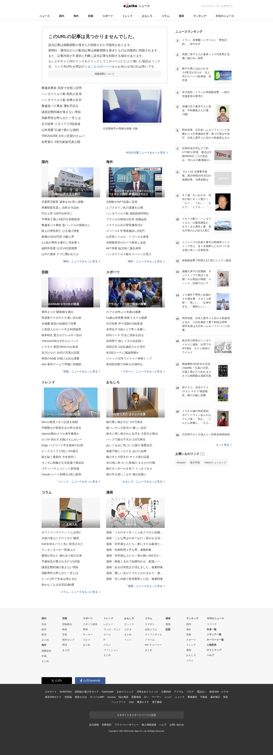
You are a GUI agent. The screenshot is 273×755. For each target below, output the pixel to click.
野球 (85, 629)
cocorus (111, 697)
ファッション (111, 650)
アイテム (179, 691)
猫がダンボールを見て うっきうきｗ (129, 468)
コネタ (128, 629)
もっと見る (224, 444)
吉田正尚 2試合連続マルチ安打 (125, 346)
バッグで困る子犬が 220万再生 (126, 439)
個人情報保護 (149, 724)
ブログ (190, 691)
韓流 (64, 644)
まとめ (45, 639)
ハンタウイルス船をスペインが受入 (129, 254)
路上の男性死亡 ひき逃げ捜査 (60, 230)
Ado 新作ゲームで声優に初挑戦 (62, 364)
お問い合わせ (176, 724)
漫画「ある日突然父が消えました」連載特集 (134, 567)
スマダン (150, 624)
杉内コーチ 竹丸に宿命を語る (125, 335)
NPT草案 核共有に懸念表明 (123, 248)
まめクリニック (124, 691)
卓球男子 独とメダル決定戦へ (125, 341)
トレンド (127, 15)
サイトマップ (214, 650)
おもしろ (147, 15)
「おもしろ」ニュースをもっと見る (142, 481)
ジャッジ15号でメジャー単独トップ (129, 358)
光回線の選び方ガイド (87, 691)
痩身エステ (143, 702)
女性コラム (151, 629)
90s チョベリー (153, 644)
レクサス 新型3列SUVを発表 (60, 346)
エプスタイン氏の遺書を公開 (124, 207)
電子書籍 (157, 702)
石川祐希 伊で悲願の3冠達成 (124, 323)
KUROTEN (66, 691)
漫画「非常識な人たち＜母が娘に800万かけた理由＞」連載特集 (135, 555)
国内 (61, 15)
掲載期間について (104, 73)
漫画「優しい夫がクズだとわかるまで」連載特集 (135, 573)
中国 (44, 656)
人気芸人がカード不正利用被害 (61, 329)
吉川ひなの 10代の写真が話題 (61, 352)
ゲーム (107, 634)
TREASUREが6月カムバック (60, 341)
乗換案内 (192, 697)
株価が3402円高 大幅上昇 (58, 236)
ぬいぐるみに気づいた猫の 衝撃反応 (129, 445)
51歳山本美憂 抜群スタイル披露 (126, 317)
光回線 (68, 697)
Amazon (181, 462)
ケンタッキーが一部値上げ (59, 549)
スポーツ (107, 15)
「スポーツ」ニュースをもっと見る (142, 371)
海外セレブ (68, 639)
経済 (44, 629)
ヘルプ (210, 655)
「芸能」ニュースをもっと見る (80, 371)
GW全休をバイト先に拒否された (62, 543)
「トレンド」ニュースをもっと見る (77, 481)
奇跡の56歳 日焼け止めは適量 (61, 358)
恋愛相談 (136, 697)
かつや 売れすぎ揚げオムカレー (62, 439)
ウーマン (156, 697)
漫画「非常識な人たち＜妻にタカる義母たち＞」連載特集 (135, 543)
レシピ (168, 697)
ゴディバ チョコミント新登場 (60, 468)
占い (146, 697)
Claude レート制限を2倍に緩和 (61, 474)
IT (105, 639)
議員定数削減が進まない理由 (61, 111)
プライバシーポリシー (126, 724)
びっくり (129, 624)
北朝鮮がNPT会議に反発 (121, 201)
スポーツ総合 (90, 624)
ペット (128, 639)
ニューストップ (210, 6)
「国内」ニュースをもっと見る (80, 261)
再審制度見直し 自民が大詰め (60, 207)
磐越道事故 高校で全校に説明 (62, 87)
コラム (165, 15)
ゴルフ (86, 639)
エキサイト (227, 6)
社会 (44, 624)
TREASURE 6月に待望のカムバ (63, 135)
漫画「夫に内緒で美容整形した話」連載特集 (134, 578)
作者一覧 (211, 629)
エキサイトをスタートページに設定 (136, 715)
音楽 (64, 634)
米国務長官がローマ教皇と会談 (126, 242)
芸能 (90, 15)
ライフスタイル (153, 634)
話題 (168, 629)
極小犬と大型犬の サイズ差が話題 (128, 456)
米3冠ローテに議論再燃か (122, 352)
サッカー (88, 634)
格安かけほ (81, 697)
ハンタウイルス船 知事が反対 (62, 99)
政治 (44, 634)
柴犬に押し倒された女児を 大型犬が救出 (132, 433)
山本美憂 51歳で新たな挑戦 (60, 129)
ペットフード (118, 702)
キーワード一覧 (215, 639)
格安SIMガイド (53, 697)
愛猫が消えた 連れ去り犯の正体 (62, 555)
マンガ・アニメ (112, 629)
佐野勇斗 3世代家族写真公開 (61, 141)
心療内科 (166, 691)
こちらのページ (101, 66)
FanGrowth (107, 691)
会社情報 (94, 724)
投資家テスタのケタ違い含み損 (61, 317)
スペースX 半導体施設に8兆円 (125, 230)
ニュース (44, 15)
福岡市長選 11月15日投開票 (59, 248)
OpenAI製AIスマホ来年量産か (60, 433)
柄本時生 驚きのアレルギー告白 (62, 335)
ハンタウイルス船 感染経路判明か (128, 213)
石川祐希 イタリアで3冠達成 (61, 123)
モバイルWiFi (97, 697)
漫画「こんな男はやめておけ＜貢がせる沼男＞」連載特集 (135, 538)
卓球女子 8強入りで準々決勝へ (125, 329)
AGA (131, 702)
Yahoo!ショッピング (215, 462)
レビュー (108, 624)
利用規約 (106, 724)
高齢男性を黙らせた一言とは (61, 117)
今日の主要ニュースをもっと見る (147, 152)
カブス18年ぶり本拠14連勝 (123, 311)
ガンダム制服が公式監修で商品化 (63, 462)
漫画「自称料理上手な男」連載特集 (129, 549)
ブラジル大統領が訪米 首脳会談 (126, 219)
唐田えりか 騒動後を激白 (58, 311)
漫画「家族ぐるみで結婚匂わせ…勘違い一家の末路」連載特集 (135, 561)
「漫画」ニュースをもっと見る (145, 585)
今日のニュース (225, 15)
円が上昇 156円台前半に (57, 213)
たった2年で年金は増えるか (59, 578)
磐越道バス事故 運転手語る (60, 105)
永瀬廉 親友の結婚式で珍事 (59, 323)
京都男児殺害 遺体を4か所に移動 (63, 201)
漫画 (181, 15)
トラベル (150, 639)
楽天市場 (195, 462)
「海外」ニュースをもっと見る (145, 261)
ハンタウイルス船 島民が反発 (62, 93)
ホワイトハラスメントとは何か (61, 532)
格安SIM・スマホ (218, 691)
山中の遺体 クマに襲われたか (60, 254)
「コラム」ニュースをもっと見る (79, 591)
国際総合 (46, 650)
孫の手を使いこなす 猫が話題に (126, 474)
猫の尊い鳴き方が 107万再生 (124, 422)
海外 (76, 15)
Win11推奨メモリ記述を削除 (60, 422)
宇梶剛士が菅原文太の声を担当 (61, 427)
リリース (212, 624)
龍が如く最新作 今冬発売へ (59, 456)
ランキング (199, 15)
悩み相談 (123, 697)
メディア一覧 (214, 634)
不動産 (203, 697)
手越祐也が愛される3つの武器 (61, 561)
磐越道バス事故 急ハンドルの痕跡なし (66, 225)
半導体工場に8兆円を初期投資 (61, 219)
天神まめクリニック (147, 691)
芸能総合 (67, 624)
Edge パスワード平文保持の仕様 (62, 445)
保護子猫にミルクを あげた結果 (126, 451)
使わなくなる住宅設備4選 (58, 584)
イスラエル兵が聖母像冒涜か (124, 225)
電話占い (201, 691)
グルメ (107, 644)
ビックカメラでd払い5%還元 (60, 451)
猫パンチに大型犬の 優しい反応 (126, 427)
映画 (64, 629)
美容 (225, 697)
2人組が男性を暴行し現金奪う (61, 242)
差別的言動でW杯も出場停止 (124, 364)
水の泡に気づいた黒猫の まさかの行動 (130, 462)
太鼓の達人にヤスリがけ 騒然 (60, 538)
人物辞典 (211, 644)
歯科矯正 (215, 697)
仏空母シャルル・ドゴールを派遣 (127, 236)
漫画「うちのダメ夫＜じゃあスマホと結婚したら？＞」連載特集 (135, 532)
